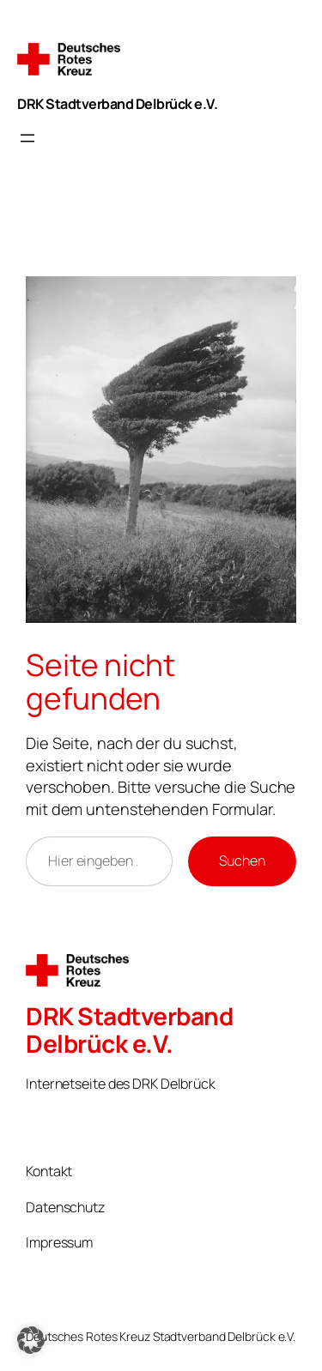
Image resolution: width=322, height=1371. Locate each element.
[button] (31, 1340)
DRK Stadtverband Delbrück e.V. (117, 103)
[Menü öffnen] (27, 138)
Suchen (242, 860)
